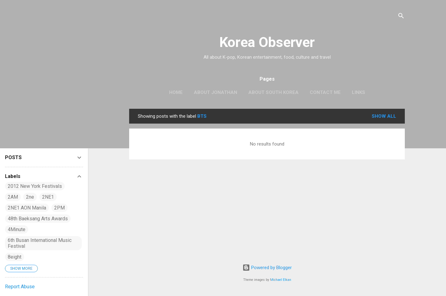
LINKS (358, 92)
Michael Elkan (280, 280)
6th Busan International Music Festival (40, 243)
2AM (13, 197)
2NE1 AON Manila (27, 208)
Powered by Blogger (267, 267)
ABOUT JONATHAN (215, 92)
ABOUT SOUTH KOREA (273, 92)
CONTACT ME (325, 92)
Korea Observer (267, 42)
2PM (59, 208)
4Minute (16, 229)
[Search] (401, 16)
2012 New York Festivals (35, 186)
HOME (176, 92)
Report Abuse (20, 287)
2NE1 (48, 197)
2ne (30, 197)
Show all (384, 116)
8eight (14, 257)
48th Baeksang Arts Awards (38, 219)
